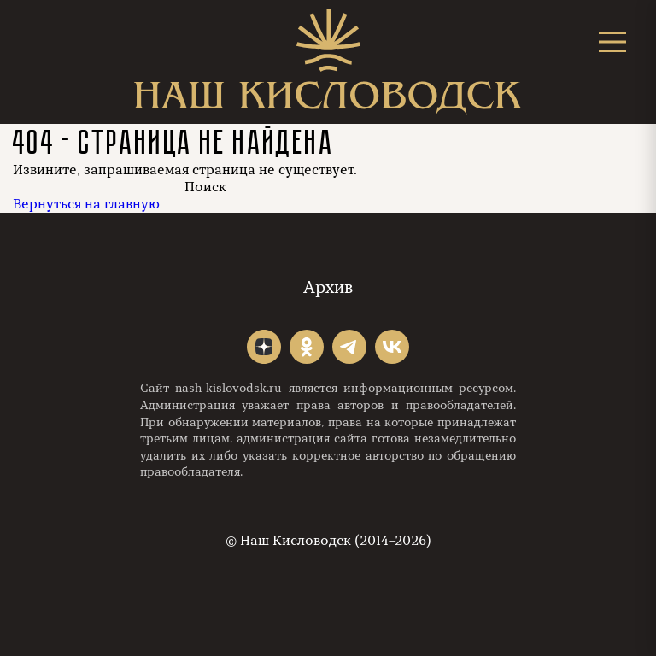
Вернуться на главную (86, 204)
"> (264, 347)
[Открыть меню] (612, 41)
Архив (328, 287)
